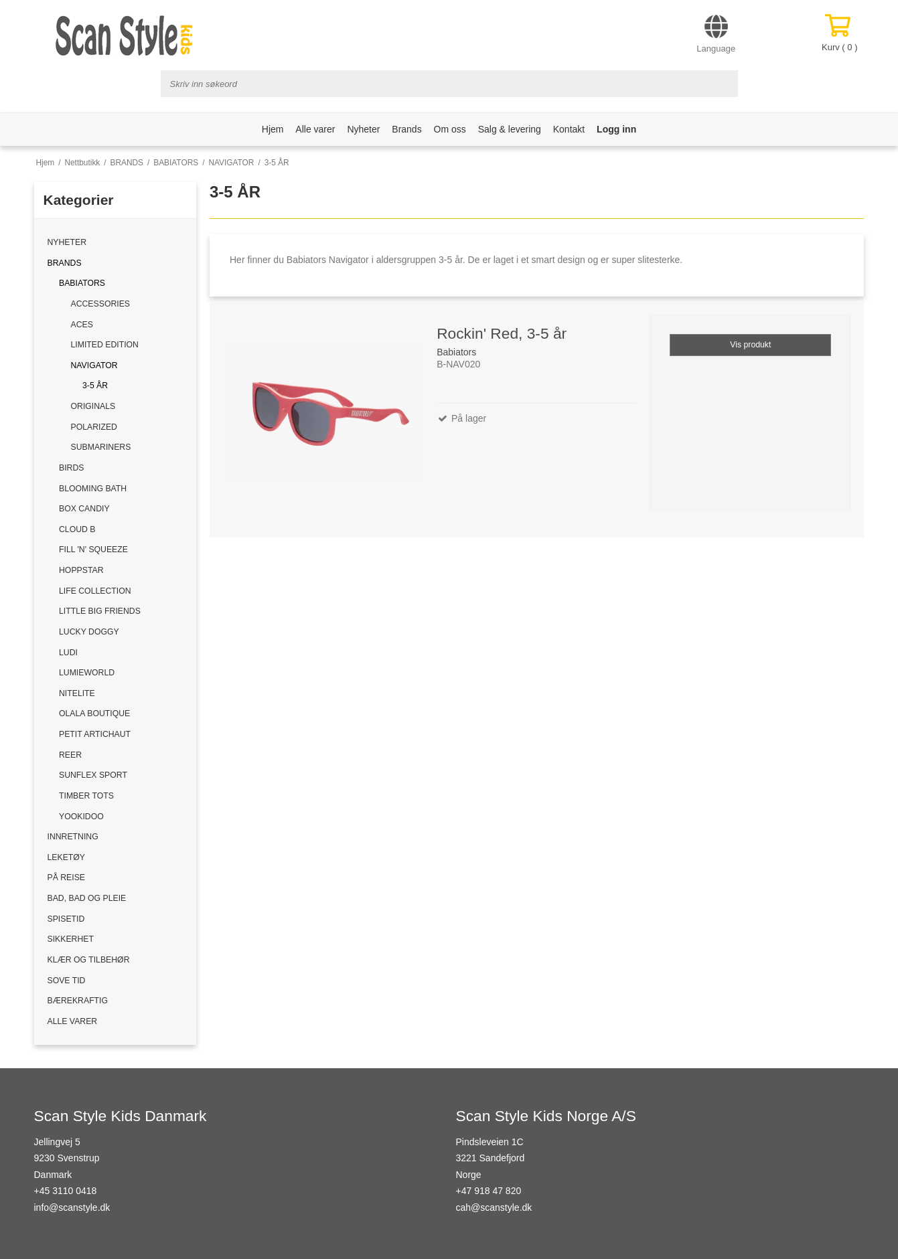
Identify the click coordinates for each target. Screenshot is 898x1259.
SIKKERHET (71, 939)
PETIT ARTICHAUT (95, 734)
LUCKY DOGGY (89, 632)
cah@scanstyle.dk (494, 1207)
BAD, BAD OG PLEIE (87, 898)
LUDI (68, 652)
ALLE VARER (73, 1021)
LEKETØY (67, 857)
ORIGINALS (93, 406)
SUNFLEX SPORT (93, 775)
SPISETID (66, 919)
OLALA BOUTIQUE (94, 713)
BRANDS (65, 263)
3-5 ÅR (95, 385)
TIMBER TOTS (86, 796)
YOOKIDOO (81, 816)
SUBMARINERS (101, 447)
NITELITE (77, 693)
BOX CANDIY (84, 508)
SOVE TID (67, 980)
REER (70, 755)
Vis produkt (750, 344)
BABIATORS (82, 283)
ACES (82, 324)
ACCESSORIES (101, 304)
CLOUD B (77, 529)
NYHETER (67, 242)
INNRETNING (73, 836)
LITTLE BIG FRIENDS (100, 611)
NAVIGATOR (94, 365)
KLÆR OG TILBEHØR (89, 959)
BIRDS (71, 468)
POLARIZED (94, 427)
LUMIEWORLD (87, 672)
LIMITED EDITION (105, 344)
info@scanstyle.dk (72, 1207)
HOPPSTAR (81, 570)
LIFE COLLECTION (95, 591)
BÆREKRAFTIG (78, 1000)
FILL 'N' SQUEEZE (93, 549)
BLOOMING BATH (93, 488)
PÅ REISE (67, 877)
